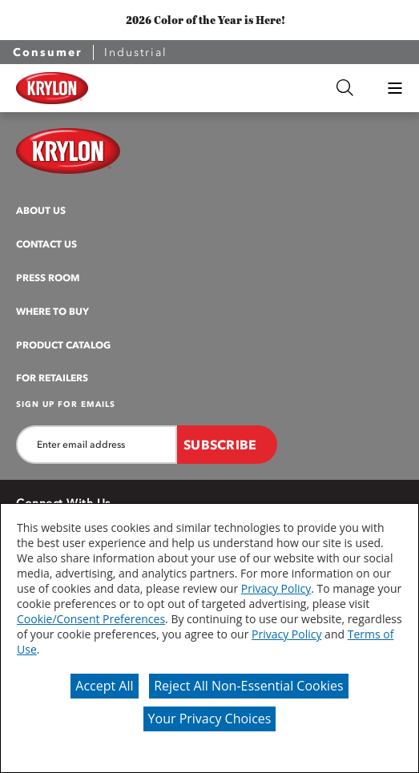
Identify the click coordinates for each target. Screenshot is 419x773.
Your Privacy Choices (210, 718)
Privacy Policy (276, 588)
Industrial (135, 52)
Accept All (104, 685)
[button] (395, 88)
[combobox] (220, 88)
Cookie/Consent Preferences (91, 618)
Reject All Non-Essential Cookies (249, 685)
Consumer (48, 52)
